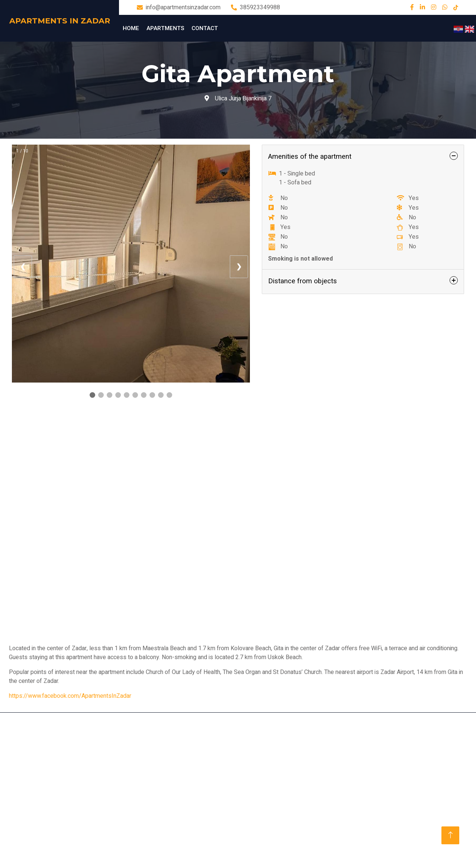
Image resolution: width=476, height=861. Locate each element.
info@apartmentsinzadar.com (183, 7)
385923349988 (260, 7)
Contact (205, 28)
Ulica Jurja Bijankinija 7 (238, 98)
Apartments (165, 28)
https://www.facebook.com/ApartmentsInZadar (70, 695)
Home (131, 28)
